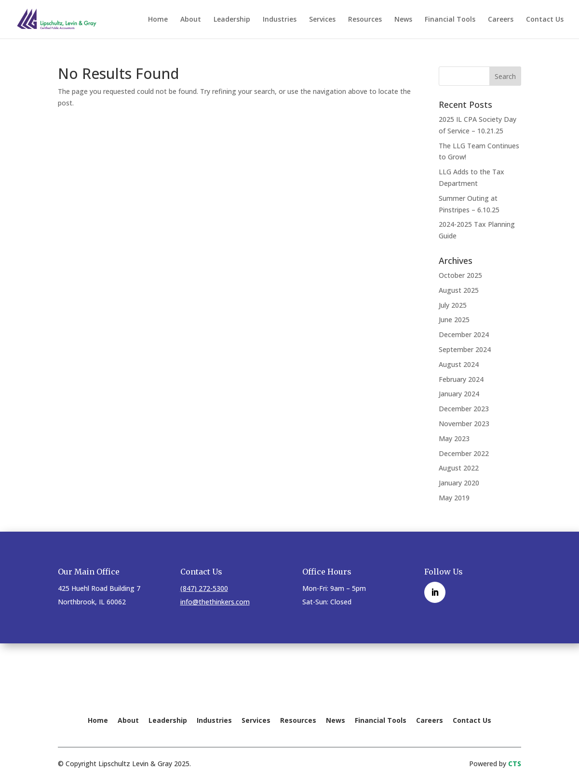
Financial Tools (450, 20)
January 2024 (459, 393)
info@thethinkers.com (215, 601)
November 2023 (464, 423)
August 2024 (459, 364)
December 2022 (464, 453)
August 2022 (459, 467)
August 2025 (459, 290)
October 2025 (460, 275)
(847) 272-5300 (204, 588)
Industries (279, 20)
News (403, 20)
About (190, 20)
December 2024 (464, 334)
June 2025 (454, 319)
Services (322, 20)
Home (158, 20)
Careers (500, 20)
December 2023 (464, 408)
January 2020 (459, 482)
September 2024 (465, 349)
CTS (514, 763)
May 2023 (454, 438)
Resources (365, 20)
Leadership (232, 20)
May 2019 (454, 497)
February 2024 (461, 379)
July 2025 (453, 305)
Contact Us (545, 20)
